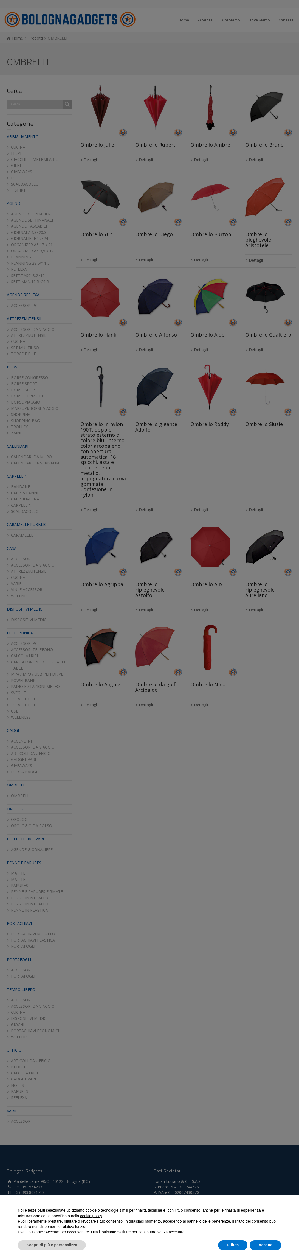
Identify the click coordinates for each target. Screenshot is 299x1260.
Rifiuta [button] (233, 1245)
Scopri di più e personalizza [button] (52, 1245)
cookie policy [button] (91, 1216)
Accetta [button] (265, 1245)
